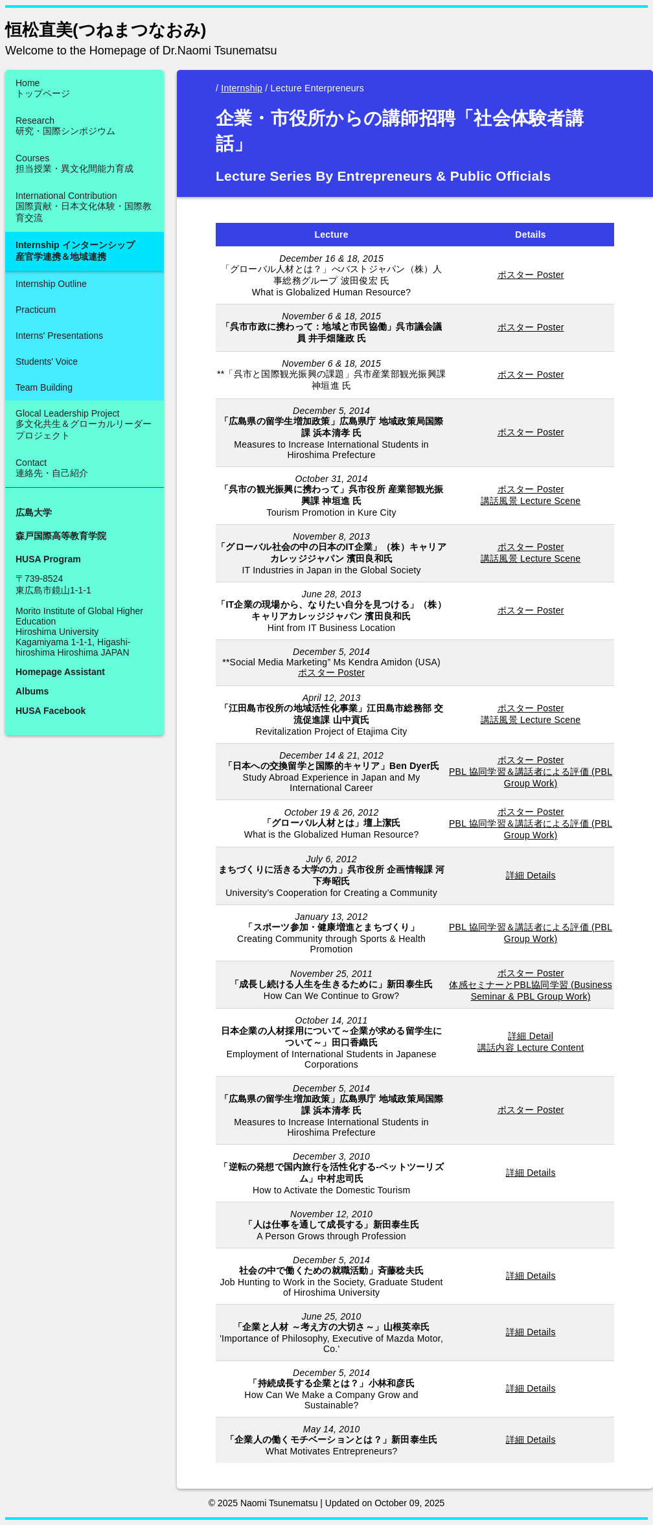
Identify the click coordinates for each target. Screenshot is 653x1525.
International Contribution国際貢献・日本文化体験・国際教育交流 (84, 206)
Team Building (44, 387)
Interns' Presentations (59, 335)
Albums (32, 691)
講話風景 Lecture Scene (531, 501)
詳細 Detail (530, 1036)
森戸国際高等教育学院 (61, 536)
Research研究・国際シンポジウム (65, 125)
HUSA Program (48, 559)
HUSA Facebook (51, 710)
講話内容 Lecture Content (530, 1047)
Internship (241, 88)
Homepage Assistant (60, 672)
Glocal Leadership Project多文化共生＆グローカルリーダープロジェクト (84, 424)
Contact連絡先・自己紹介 (52, 467)
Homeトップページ (43, 88)
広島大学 (34, 512)
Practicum (36, 309)
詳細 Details (531, 875)
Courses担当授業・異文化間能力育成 (74, 163)
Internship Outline (51, 284)
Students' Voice (47, 361)
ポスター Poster (531, 274)
